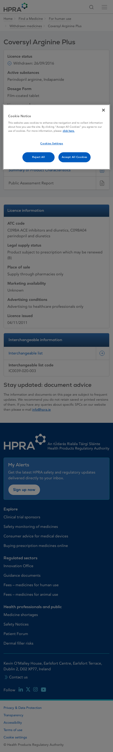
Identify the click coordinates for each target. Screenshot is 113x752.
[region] (56, 137)
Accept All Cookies (74, 157)
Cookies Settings (51, 143)
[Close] (103, 110)
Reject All (38, 157)
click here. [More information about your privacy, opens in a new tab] (69, 131)
